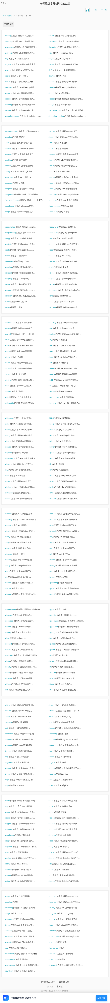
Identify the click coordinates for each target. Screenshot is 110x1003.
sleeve (10, 256)
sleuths (11, 328)
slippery (11, 632)
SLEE (10, 143)
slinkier (11, 560)
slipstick (55, 650)
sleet (54, 238)
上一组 (94, 10)
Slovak (11, 925)
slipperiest (12, 621)
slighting (55, 453)
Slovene (11, 931)
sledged (11, 110)
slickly (54, 380)
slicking (11, 380)
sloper (54, 812)
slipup (10, 661)
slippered (12, 615)
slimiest (11, 487)
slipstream (12, 655)
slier (53, 435)
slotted (10, 881)
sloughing (12, 919)
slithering (11, 678)
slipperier (55, 615)
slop (9, 806)
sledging (11, 137)
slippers (11, 627)
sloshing (55, 858)
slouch (10, 896)
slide (10, 397)
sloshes (11, 858)
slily (9, 470)
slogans (55, 762)
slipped (55, 594)
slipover (55, 588)
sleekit (54, 160)
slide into (55, 403)
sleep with (12, 177)
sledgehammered (15, 116)
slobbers (11, 739)
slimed (54, 476)
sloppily (55, 829)
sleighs (55, 279)
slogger (55, 768)
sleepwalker (57, 227)
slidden (55, 391)
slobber (55, 728)
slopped (11, 824)
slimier (54, 481)
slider (10, 424)
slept (54, 301)
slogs (10, 780)
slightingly (12, 458)
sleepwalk (56, 212)
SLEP (10, 301)
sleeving (11, 267)
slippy (10, 638)
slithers (55, 678)
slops (54, 841)
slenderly (11, 296)
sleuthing (55, 322)
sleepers (11, 183)
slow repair (12, 954)
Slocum (11, 751)
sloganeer (12, 762)
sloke (54, 785)
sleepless (56, 200)
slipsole (11, 650)
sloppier (55, 824)
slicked (11, 368)
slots (54, 875)
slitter (54, 690)
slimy (54, 537)
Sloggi (10, 774)
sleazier (55, 82)
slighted (11, 447)
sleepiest (11, 189)
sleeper (55, 177)
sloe (53, 751)
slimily (54, 487)
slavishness (57, 41)
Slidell (54, 418)
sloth (54, 869)
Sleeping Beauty (15, 200)
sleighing (11, 279)
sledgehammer (58, 110)
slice (53, 345)
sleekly (11, 166)
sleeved (55, 256)
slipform (11, 583)
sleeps (10, 212)
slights (10, 464)
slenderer (12, 290)
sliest (10, 441)
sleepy (10, 238)
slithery (11, 684)
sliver (54, 705)
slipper (54, 609)
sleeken (55, 148)
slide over (12, 418)
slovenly (11, 942)
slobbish (11, 745)
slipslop (55, 644)
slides (10, 430)
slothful (11, 875)
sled (53, 93)
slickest (55, 374)
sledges (55, 131)
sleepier (55, 183)
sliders (54, 424)
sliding (10, 435)
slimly (10, 498)
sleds (54, 137)
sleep (54, 171)
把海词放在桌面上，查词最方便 (55, 982)
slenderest (56, 290)
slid (53, 386)
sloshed (55, 852)
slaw (53, 53)
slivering (55, 711)
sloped (10, 812)
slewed (11, 334)
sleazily (55, 87)
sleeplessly (12, 206)
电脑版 (60, 986)
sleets (10, 250)
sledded (11, 99)
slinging (11, 548)
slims (54, 525)
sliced (10, 351)
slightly (54, 458)
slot (53, 864)
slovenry (55, 942)
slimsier (11, 531)
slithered (55, 672)
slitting (10, 705)
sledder (55, 99)
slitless (54, 684)
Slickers (11, 374)
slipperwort (56, 627)
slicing (10, 363)
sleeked (11, 148)
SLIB (10, 345)
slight (54, 441)
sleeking (11, 160)
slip (9, 577)
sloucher (11, 902)
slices (54, 357)
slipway (11, 667)
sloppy (10, 841)
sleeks (54, 166)
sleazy (10, 93)
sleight (10, 284)
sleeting (55, 244)
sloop (54, 801)
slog (9, 757)
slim (53, 470)
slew (53, 328)
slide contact (57, 397)
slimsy (10, 537)
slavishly (11, 41)
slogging (55, 774)
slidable (11, 391)
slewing (55, 334)
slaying (55, 64)
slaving (11, 36)
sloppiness (12, 835)
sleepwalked (13, 227)
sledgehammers (14, 131)
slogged (11, 768)
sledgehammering (59, 116)
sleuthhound (13, 322)
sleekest (55, 154)
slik (53, 464)
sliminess (12, 493)
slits (9, 690)
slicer (54, 351)
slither (10, 672)
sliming (55, 493)
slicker (54, 368)
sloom (10, 801)
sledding (11, 105)
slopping (55, 835)
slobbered (12, 734)
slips (53, 638)
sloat (54, 722)
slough (10, 913)
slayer (54, 59)
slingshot (11, 554)
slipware (55, 661)
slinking (55, 565)
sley (53, 340)
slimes (10, 481)
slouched (55, 896)
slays (10, 70)
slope (54, 806)
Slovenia (55, 931)
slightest (11, 453)
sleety (54, 250)
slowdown (12, 971)
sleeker (11, 154)
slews (10, 340)
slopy (54, 847)
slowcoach (56, 965)
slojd (10, 785)
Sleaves (55, 76)
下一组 (104, 10)
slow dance (56, 948)
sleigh (54, 267)
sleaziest (11, 87)
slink (53, 554)
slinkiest (55, 560)
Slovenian (12, 936)
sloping (55, 818)
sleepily (55, 189)
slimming (11, 519)
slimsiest (55, 531)
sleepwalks (56, 233)
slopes (10, 818)
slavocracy (12, 47)
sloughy (55, 919)
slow (10, 948)
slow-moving (13, 965)
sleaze (10, 82)
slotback (11, 869)
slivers (10, 716)
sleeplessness (58, 206)
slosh (10, 852)
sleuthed (55, 307)
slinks (10, 571)
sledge (54, 105)
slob (9, 728)
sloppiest (11, 829)
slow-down (56, 959)
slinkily (10, 565)
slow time (56, 954)
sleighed (11, 273)
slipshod (11, 644)
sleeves (55, 261)
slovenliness (57, 936)
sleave (10, 76)
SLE (53, 70)
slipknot (11, 588)
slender (55, 284)
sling (10, 542)
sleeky (10, 171)
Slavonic (11, 53)
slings (54, 548)
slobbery (55, 739)
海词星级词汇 (8, 16)
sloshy (10, 864)
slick (53, 363)
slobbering (56, 734)
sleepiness (12, 194)
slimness (55, 519)
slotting (55, 881)
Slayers (11, 64)
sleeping (55, 194)
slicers (10, 357)
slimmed (55, 498)
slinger (54, 542)
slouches (55, 902)
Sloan (54, 716)
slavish (54, 36)
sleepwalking (13, 233)
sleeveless (12, 261)
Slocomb (55, 745)
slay (9, 59)
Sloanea (11, 722)
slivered (11, 711)
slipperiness (57, 621)
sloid (54, 780)
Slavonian (56, 47)
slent (54, 296)
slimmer (11, 514)
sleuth (10, 307)
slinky (54, 571)
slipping (55, 632)
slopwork (11, 847)
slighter (55, 447)
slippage (11, 594)
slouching (12, 908)
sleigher (55, 273)
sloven (54, 925)
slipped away (13, 609)
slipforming (56, 583)
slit (53, 667)
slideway (55, 430)
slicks (10, 386)
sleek (54, 143)
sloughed (55, 913)
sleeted (11, 244)
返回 (4, 3)
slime (10, 476)
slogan (54, 757)
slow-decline (13, 959)
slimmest (55, 514)
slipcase (55, 577)
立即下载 (101, 998)
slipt (53, 655)
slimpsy (11, 525)
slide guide (12, 403)
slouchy (55, 908)
